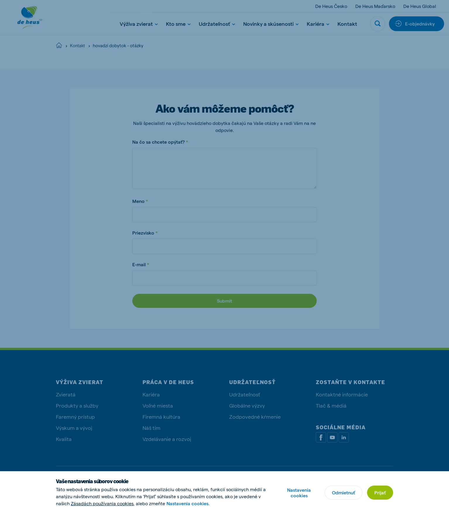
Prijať (380, 492)
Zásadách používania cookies (102, 503)
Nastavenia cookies (299, 492)
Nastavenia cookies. (188, 503)
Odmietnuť (343, 492)
